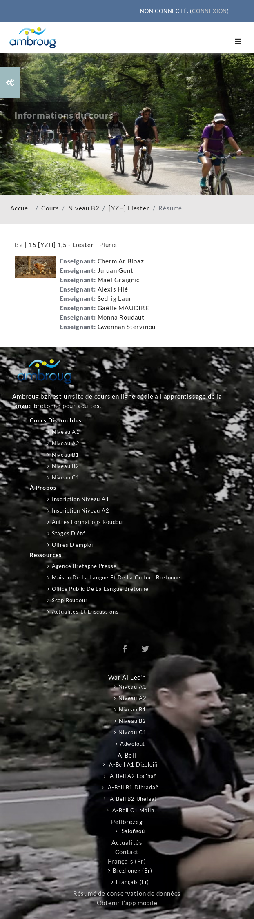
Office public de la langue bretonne (100, 588)
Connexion (209, 11)
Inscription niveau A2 (80, 510)
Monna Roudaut (121, 317)
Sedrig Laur (115, 298)
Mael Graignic (119, 279)
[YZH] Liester (129, 208)
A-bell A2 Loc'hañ (132, 776)
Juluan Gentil (117, 270)
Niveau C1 (66, 477)
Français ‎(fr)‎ (127, 861)
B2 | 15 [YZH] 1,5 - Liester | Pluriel (67, 244)
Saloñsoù (132, 831)
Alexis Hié (113, 289)
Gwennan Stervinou (127, 326)
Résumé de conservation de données (127, 893)
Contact (127, 851)
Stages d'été (69, 533)
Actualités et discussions (85, 611)
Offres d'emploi (72, 544)
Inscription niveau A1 (80, 499)
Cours (50, 208)
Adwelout (132, 743)
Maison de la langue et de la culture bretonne (116, 577)
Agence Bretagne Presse (84, 566)
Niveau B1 (65, 454)
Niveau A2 (66, 443)
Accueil (21, 208)
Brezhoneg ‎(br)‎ (132, 870)
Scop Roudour (70, 600)
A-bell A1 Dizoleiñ (132, 764)
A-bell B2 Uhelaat (132, 798)
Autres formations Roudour (88, 522)
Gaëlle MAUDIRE (123, 308)
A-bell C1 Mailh (132, 810)
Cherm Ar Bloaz (121, 261)
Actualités (127, 842)
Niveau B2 (83, 208)
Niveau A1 (66, 432)
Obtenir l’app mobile (127, 902)
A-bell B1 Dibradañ (132, 787)
